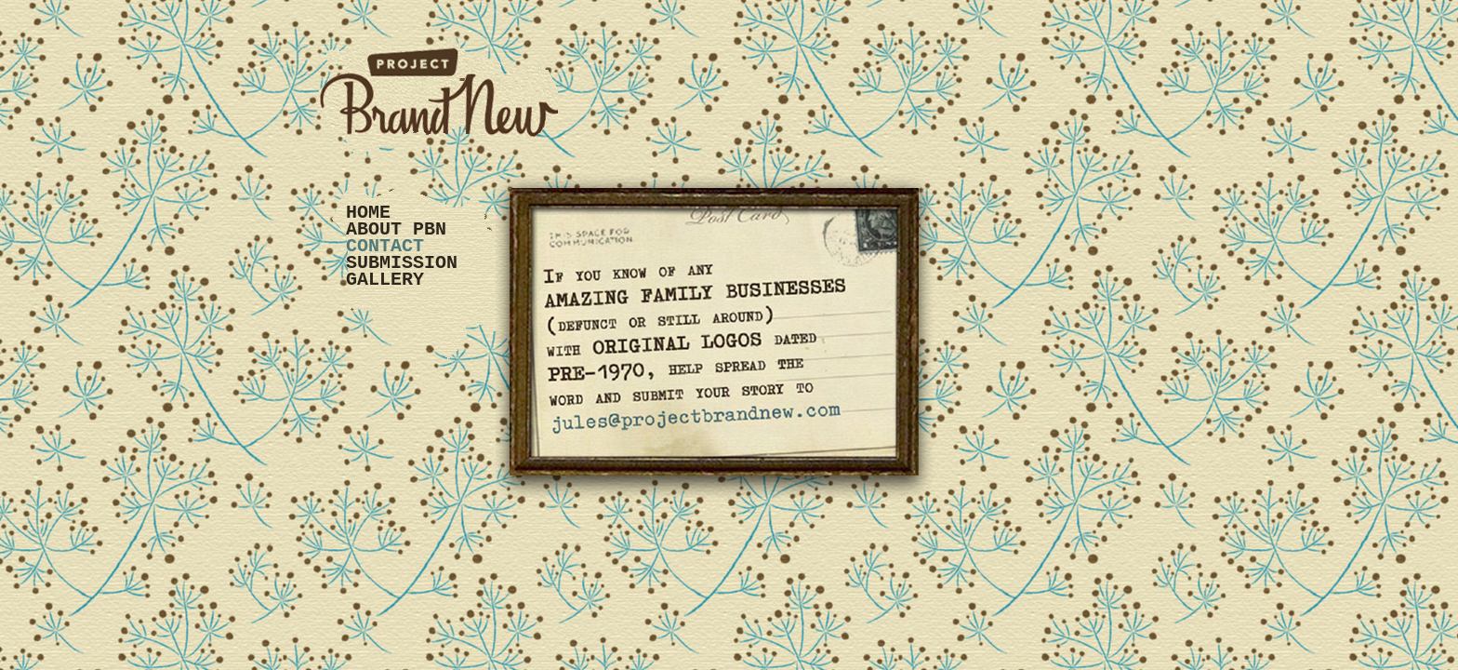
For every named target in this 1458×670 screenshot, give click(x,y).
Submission (401, 263)
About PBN (396, 229)
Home (368, 212)
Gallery (385, 279)
